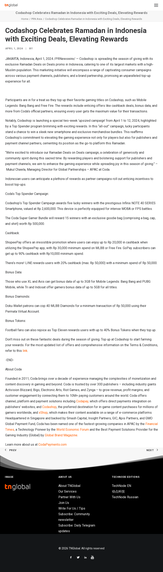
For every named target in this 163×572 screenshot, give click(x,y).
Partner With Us (69, 497)
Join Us (63, 503)
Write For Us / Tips (71, 508)
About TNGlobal (69, 486)
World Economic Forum (72, 429)
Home (24, 18)
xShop (43, 412)
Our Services (67, 491)
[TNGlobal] (11, 5)
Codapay (82, 401)
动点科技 (118, 491)
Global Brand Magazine (61, 435)
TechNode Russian (125, 497)
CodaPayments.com (52, 444)
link (25, 351)
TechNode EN (121, 486)
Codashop (49, 407)
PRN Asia (36, 18)
